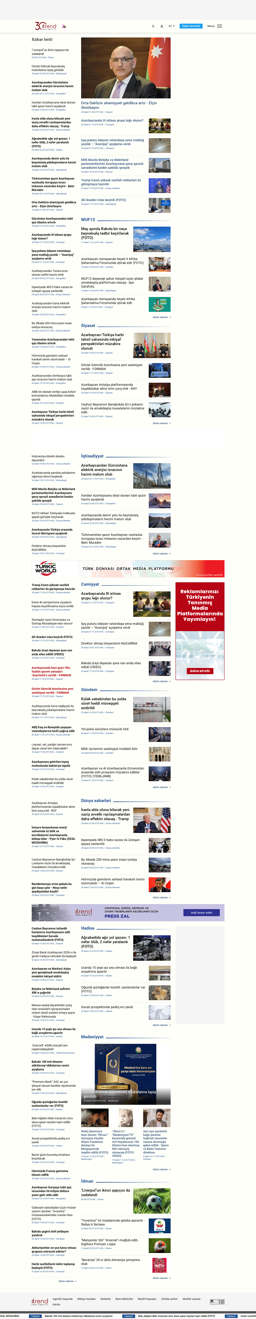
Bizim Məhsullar (124, 1298)
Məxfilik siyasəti (191, 1298)
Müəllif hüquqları (147, 1298)
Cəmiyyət (90, 584)
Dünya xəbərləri (96, 800)
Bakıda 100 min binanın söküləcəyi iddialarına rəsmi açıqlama (114, 1316)
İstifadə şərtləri (169, 1298)
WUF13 (88, 219)
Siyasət (88, 325)
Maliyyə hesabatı (86, 1298)
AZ (170, 26)
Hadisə (87, 928)
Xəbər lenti (42, 39)
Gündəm (89, 689)
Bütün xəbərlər (160, 317)
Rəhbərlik (106, 1298)
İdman (87, 1181)
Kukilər (56, 1304)
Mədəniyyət (92, 1036)
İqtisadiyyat (92, 456)
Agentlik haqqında (62, 1298)
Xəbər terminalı (191, 26)
